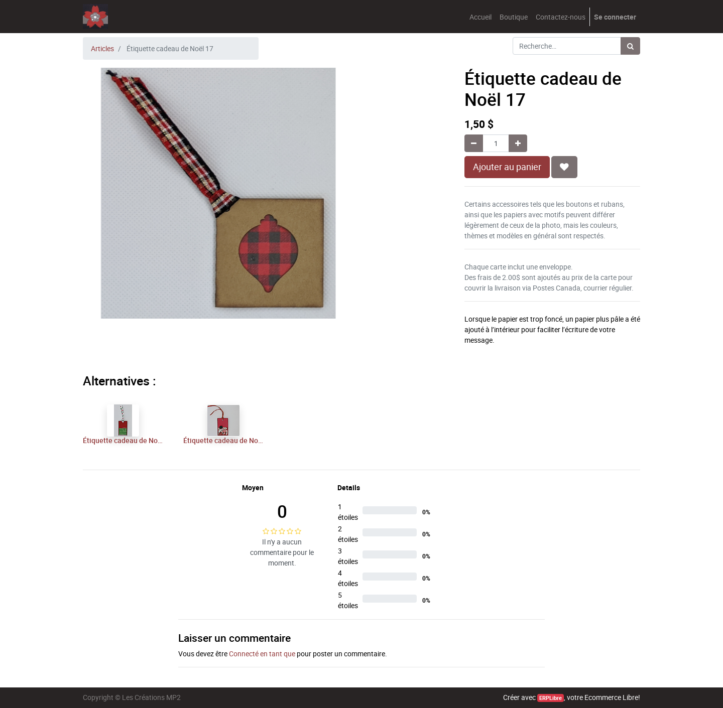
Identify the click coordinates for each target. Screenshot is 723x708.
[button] (564, 167)
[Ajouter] (518, 143)
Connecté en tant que (262, 653)
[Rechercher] (630, 46)
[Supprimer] (473, 143)
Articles (102, 48)
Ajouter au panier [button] (507, 167)
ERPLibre (550, 697)
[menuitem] (480, 17)
